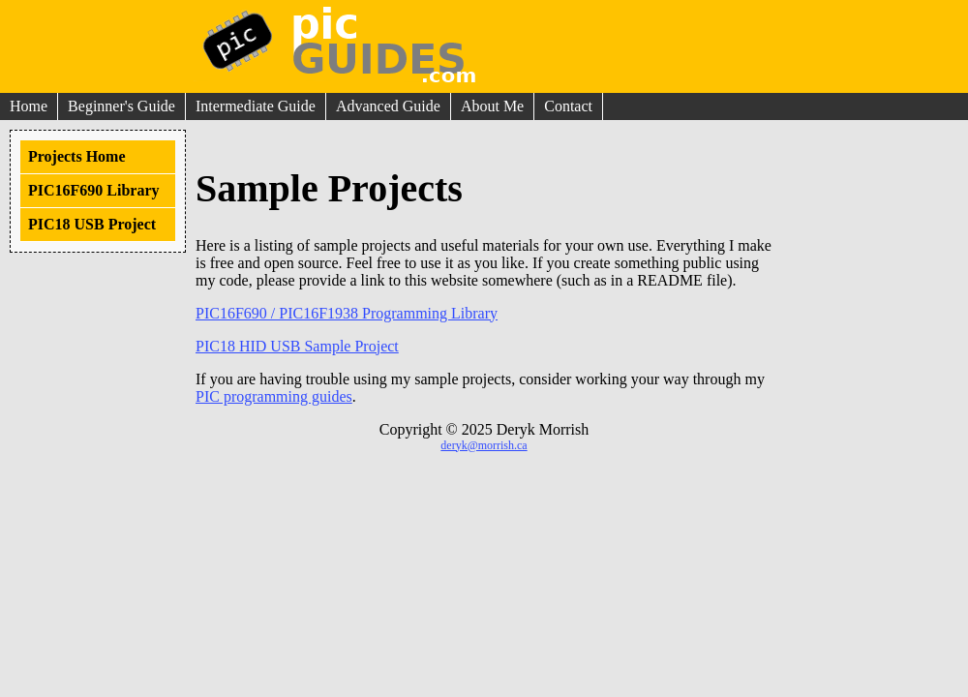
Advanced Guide (388, 106)
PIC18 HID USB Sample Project (297, 346)
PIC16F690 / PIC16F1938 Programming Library (347, 313)
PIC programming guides (274, 396)
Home (28, 106)
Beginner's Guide (121, 106)
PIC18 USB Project (92, 224)
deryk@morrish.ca (483, 445)
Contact (568, 106)
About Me (492, 106)
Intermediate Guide (256, 106)
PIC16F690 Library (94, 190)
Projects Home (77, 156)
